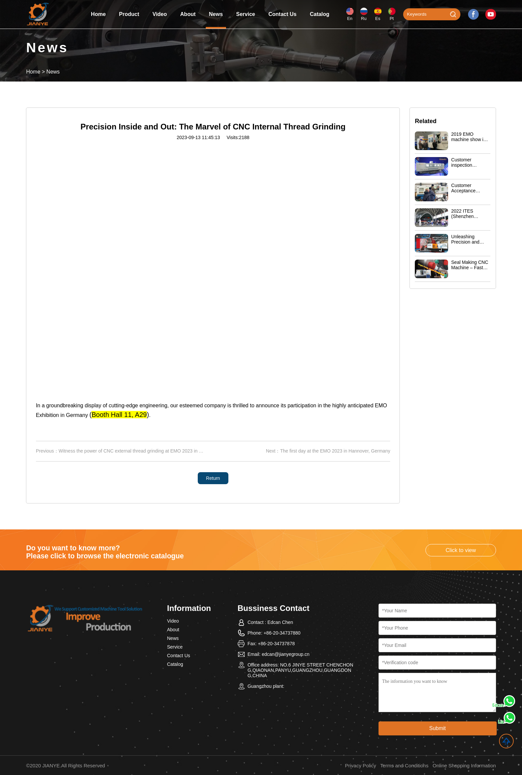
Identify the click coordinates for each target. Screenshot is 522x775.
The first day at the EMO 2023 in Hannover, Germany (335, 451)
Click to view (460, 550)
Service (245, 14)
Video (159, 14)
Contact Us (282, 14)
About (187, 14)
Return (213, 478)
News (216, 14)
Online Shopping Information (464, 765)
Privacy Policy (360, 765)
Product (129, 14)
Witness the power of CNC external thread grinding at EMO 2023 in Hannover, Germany (149, 451)
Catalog (320, 14)
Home (98, 14)
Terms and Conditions (404, 765)
